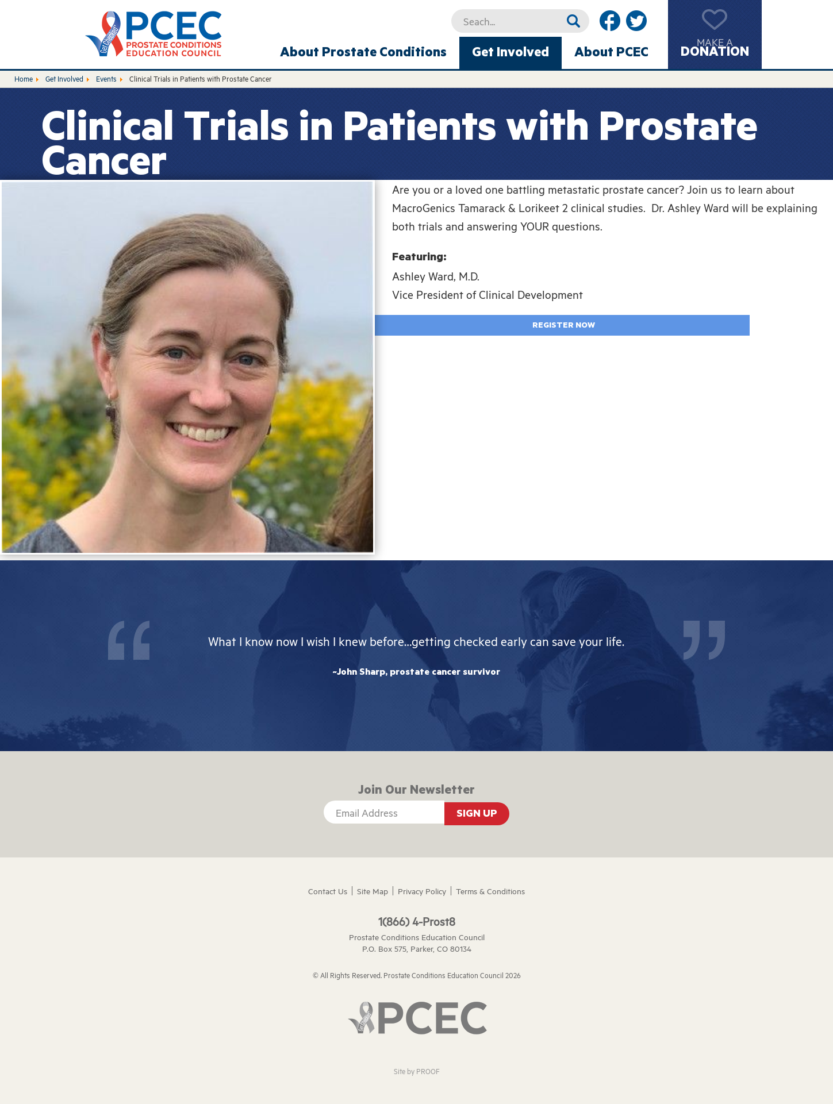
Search (573, 21)
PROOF (428, 1071)
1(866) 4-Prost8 (416, 921)
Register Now (563, 325)
